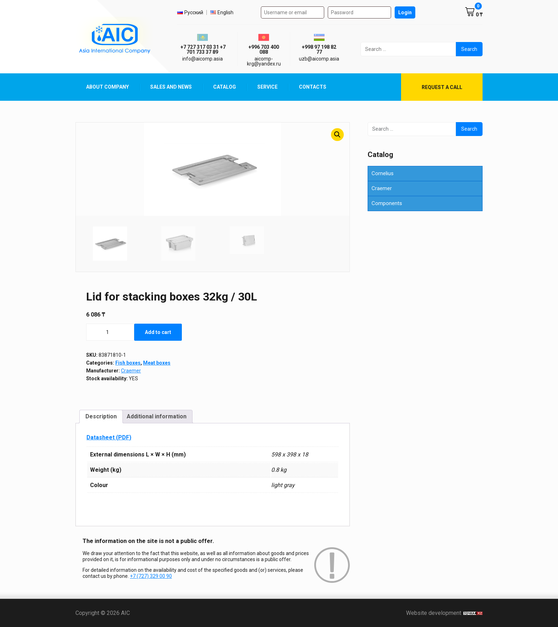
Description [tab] (101, 416)
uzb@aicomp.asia (319, 59)
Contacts (312, 87)
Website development (444, 613)
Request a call (442, 87)
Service (267, 87)
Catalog (224, 87)
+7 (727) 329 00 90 (151, 576)
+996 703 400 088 (263, 49)
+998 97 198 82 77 (319, 49)
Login (405, 12)
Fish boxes (128, 363)
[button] (337, 134)
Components (387, 203)
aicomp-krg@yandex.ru (264, 61)
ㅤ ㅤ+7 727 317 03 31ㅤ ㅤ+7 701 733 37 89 (202, 49)
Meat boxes (156, 363)
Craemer (131, 370)
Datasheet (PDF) (108, 437)
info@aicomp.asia (202, 59)
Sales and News (171, 87)
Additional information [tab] (156, 416)
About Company (107, 87)
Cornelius (383, 173)
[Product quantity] (110, 332)
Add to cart (158, 332)
